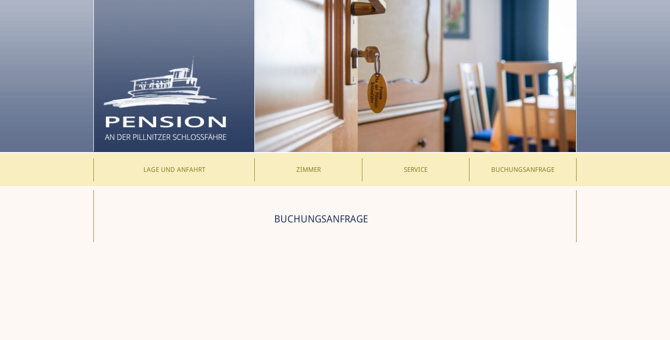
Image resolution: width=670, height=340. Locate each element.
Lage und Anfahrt (174, 169)
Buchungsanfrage (522, 169)
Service (415, 169)
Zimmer (308, 169)
